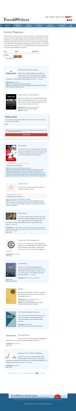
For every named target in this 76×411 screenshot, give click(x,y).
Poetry (10, 83)
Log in (62, 17)
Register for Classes (39, 26)
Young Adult (42, 175)
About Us (47, 399)
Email (6, 124)
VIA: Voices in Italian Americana (28, 312)
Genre (5, 51)
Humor (12, 172)
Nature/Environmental (16, 174)
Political (32, 174)
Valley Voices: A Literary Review (28, 95)
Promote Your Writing (18, 26)
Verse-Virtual (22, 213)
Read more (39, 79)
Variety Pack (22, 146)
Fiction (14, 83)
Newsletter (52, 17)
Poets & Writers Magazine (62, 26)
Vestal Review (22, 263)
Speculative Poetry (41, 204)
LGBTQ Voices (17, 172)
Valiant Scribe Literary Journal (28, 70)
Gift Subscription (22, 399)
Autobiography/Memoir (16, 169)
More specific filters (10, 58)
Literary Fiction (24, 172)
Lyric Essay (44, 85)
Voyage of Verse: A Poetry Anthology (30, 353)
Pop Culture (37, 174)
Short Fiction (13, 175)
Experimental (9, 171)
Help (43, 399)
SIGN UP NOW (26, 134)
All (43, 373)
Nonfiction (24, 174)
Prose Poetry (12, 87)
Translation (28, 83)
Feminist (14, 171)
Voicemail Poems (23, 335)
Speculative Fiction (21, 175)
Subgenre (16, 51)
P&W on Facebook (67, 20)
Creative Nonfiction (20, 83)
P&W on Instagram (71, 20)
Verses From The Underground (28, 240)
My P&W (58, 17)
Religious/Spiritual (19, 87)
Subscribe (68, 17)
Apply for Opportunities (50, 26)
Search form (71, 16)
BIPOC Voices (25, 169)
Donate (47, 17)
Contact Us (53, 399)
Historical (8, 172)
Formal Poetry (30, 171)
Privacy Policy (60, 399)
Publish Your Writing (7, 26)
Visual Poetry (34, 175)
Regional (25, 110)
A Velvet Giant (23, 184)
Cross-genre (23, 85)
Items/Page (6, 55)
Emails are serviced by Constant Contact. (15, 131)
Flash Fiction (29, 85)
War (38, 175)
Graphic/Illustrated (36, 85)
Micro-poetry (37, 172)
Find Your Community (29, 26)
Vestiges (20, 289)
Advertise (29, 399)
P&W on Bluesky (69, 20)
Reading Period (35, 51)
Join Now (71, 26)
